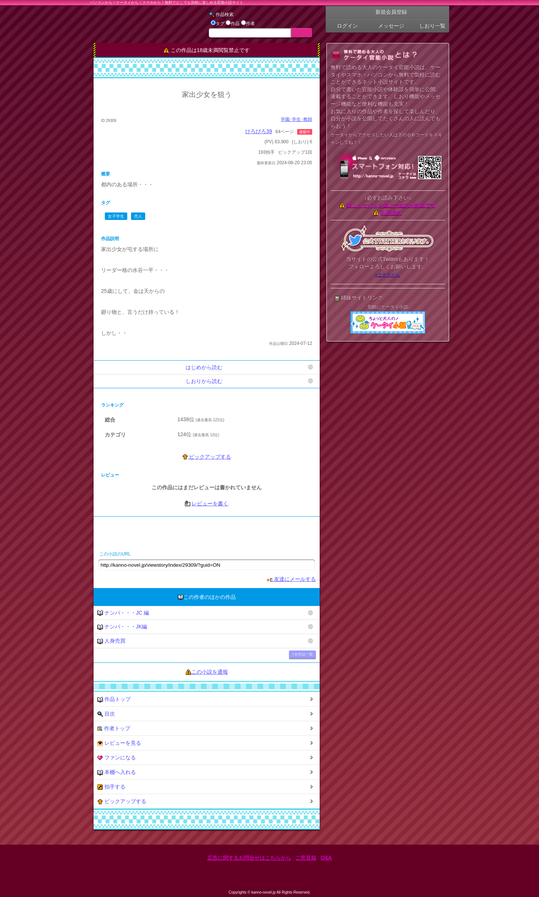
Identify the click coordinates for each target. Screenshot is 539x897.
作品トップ (114, 699)
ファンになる (116, 757)
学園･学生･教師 (296, 119)
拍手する (111, 787)
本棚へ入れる (116, 772)
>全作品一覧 (302, 654)
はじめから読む (204, 367)
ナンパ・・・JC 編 (123, 613)
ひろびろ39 (258, 131)
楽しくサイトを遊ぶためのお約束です (391, 205)
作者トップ (113, 728)
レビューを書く (210, 503)
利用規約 (391, 212)
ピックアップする (206, 457)
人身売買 (111, 641)
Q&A (326, 858)
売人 (138, 216)
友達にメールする (291, 579)
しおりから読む (204, 381)
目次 (106, 714)
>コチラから (387, 274)
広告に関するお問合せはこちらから (249, 858)
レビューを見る (119, 743)
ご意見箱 (305, 858)
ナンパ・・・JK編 (122, 627)
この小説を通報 (209, 672)
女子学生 (116, 216)
